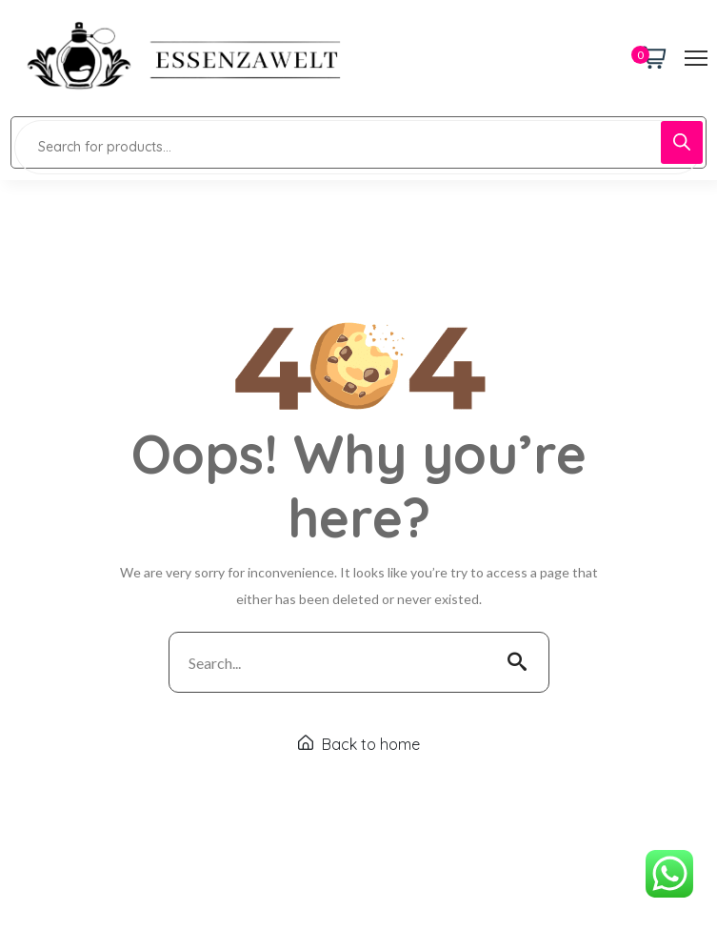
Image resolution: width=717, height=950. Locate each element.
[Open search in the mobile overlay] (358, 142)
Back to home (359, 744)
